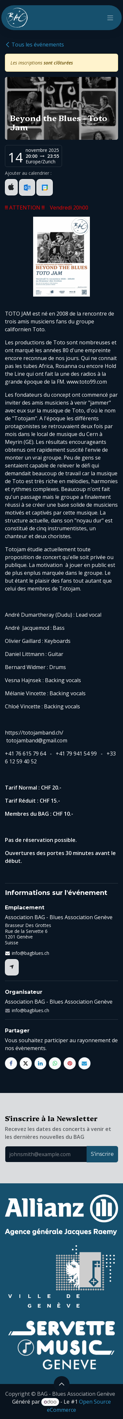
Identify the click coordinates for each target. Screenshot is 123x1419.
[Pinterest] (70, 1063)
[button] (62, 1384)
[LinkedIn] (40, 1063)
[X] (26, 1063)
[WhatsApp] (55, 1063)
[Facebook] (11, 1063)
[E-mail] (84, 1063)
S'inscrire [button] (102, 1154)
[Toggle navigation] (110, 17)
